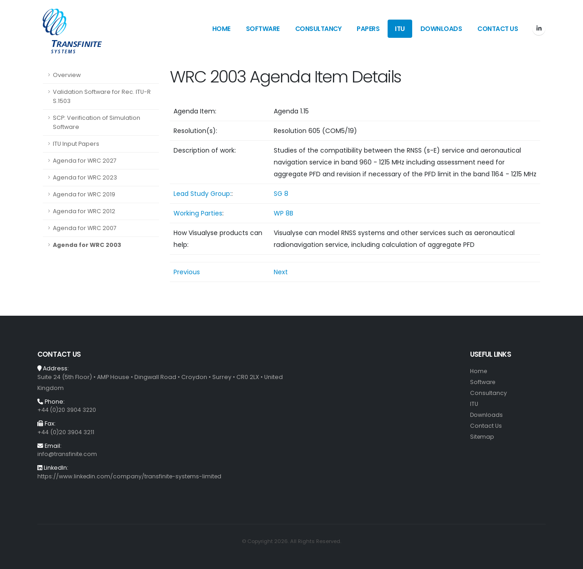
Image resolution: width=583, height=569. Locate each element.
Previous (187, 272)
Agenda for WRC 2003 (87, 245)
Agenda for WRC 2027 (85, 160)
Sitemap (482, 437)
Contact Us (497, 28)
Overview (67, 75)
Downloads (441, 28)
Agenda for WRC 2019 (84, 194)
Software (263, 28)
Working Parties (198, 213)
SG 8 (281, 193)
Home (221, 28)
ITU (400, 28)
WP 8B (283, 213)
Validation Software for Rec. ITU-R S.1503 (102, 96)
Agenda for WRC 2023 (85, 177)
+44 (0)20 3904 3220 (67, 410)
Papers (368, 28)
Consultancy (318, 28)
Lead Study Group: (202, 193)
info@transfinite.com (67, 454)
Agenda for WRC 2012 (84, 211)
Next (281, 272)
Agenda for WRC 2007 (85, 228)
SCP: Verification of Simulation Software (96, 122)
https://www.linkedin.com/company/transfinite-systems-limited (131, 476)
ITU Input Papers (76, 144)
